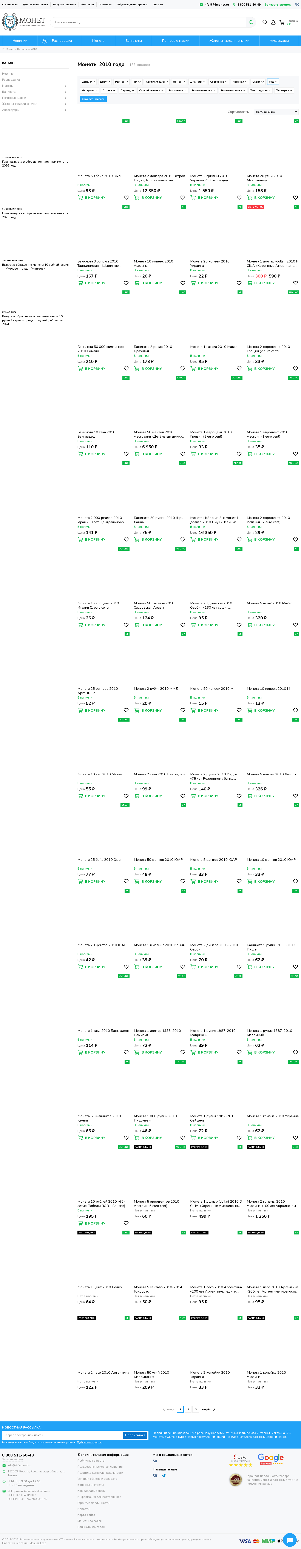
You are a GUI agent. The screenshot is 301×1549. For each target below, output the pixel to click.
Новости (83, 1509)
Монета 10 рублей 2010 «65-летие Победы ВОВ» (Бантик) (101, 1203)
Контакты (87, 4)
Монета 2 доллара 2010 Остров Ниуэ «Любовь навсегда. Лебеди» (159, 178)
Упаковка (105, 4)
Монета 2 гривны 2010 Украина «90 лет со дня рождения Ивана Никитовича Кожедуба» (214, 178)
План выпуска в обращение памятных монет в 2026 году (35, 164)
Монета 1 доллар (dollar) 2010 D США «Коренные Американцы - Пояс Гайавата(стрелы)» (216, 1203)
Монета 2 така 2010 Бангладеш (159, 774)
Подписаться (135, 1435)
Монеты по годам (89, 1521)
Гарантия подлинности (93, 1503)
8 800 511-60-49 (247, 5)
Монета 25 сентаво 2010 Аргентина (97, 691)
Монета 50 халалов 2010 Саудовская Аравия (154, 605)
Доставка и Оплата (35, 4)
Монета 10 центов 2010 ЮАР (271, 860)
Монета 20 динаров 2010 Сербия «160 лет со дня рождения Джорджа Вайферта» (211, 605)
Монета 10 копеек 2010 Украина (153, 263)
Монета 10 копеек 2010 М (268, 689)
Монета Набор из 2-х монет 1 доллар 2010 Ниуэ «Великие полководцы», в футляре (214, 520)
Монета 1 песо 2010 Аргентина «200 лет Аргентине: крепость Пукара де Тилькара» (272, 1289)
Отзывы (158, 4)
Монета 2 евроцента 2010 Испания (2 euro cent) (268, 520)
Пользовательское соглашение (100, 1467)
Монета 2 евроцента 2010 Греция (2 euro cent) (268, 349)
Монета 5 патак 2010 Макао (269, 603)
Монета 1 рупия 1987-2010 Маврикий (213, 1033)
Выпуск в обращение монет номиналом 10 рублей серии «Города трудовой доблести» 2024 (32, 320)
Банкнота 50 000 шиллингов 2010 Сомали (100, 349)
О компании (9, 4)
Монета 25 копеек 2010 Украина (210, 263)
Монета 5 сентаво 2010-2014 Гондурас (158, 1289)
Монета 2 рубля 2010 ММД (156, 689)
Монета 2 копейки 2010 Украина (210, 1374)
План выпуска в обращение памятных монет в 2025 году (35, 215)
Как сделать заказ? (91, 1491)
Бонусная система (64, 4)
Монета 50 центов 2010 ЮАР (158, 860)
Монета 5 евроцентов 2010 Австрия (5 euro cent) (156, 1203)
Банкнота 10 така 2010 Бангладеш (96, 434)
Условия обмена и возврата (97, 1479)
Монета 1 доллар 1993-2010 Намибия (157, 1033)
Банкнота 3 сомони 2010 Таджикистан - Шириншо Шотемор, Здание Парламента (102, 263)
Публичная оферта (91, 1461)
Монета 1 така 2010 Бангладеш (103, 1031)
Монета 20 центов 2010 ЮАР (102, 945)
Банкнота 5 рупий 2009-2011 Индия (271, 947)
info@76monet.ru (214, 5)
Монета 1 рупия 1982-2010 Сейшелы (213, 1118)
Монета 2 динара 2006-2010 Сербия (214, 947)
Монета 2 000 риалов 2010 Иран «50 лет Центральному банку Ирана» (100, 520)
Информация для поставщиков (99, 1497)
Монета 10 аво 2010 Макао (99, 774)
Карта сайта (86, 1515)
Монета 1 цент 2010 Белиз (99, 1287)
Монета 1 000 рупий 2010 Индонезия (155, 1118)
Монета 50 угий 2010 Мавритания (151, 1374)
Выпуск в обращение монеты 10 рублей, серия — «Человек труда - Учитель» (35, 267)
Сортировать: (239, 112)
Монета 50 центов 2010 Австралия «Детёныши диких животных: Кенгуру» (158, 434)
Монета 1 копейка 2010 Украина (266, 1374)
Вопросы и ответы (90, 1485)
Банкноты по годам (91, 1527)
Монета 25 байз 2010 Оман (99, 860)
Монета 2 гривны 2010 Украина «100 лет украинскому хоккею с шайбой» (272, 1203)
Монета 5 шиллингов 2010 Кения (99, 1118)
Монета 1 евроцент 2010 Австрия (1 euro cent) (267, 434)
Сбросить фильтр (93, 99)
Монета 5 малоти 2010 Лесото (271, 774)
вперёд (208, 1409)
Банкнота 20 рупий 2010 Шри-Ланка (159, 520)
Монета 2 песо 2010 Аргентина (103, 1372)
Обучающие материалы (132, 4)
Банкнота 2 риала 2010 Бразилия (153, 349)
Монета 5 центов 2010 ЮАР (213, 860)
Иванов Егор (38, 1543)
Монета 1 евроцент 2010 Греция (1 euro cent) (211, 434)
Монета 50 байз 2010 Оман (99, 176)
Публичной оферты (89, 1442)
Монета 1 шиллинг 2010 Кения (159, 945)
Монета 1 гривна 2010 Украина (273, 1116)
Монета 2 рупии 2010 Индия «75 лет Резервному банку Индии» (214, 776)
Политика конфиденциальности (100, 1473)
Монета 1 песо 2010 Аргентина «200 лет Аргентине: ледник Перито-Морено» (216, 1289)
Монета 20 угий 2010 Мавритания (264, 178)
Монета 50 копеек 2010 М (211, 689)
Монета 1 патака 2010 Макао (214, 347)
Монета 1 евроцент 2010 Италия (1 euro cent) (98, 605)
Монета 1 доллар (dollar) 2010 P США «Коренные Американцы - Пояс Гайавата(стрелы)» (272, 263)
